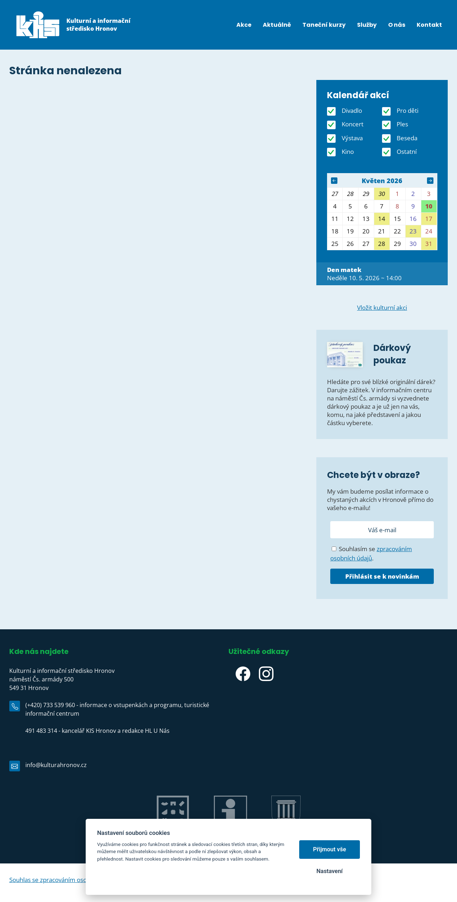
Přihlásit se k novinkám (382, 576)
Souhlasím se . (371, 553)
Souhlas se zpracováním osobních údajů (64, 880)
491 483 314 (41, 731)
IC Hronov (230, 836)
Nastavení (329, 871)
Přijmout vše (329, 849)
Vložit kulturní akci (382, 307)
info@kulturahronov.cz (56, 765)
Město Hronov (286, 836)
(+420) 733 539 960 (50, 705)
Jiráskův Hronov (172, 836)
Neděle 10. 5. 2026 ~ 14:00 (364, 274)
